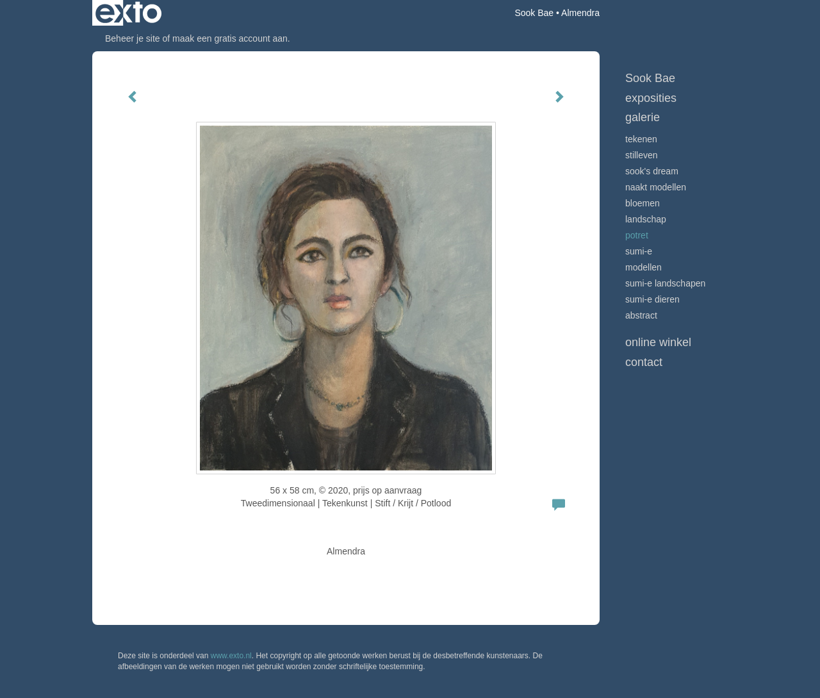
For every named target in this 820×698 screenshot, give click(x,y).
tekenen (641, 139)
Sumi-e (638, 251)
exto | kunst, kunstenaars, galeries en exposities (128, 13)
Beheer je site (132, 38)
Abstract (641, 315)
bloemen (642, 203)
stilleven (641, 155)
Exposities (650, 98)
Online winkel (658, 342)
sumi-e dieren (652, 299)
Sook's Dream (651, 171)
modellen (643, 267)
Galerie (642, 117)
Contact (643, 362)
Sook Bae (534, 13)
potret (636, 235)
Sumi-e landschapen (665, 283)
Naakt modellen (655, 187)
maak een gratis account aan (230, 38)
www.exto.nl (231, 655)
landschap (645, 219)
